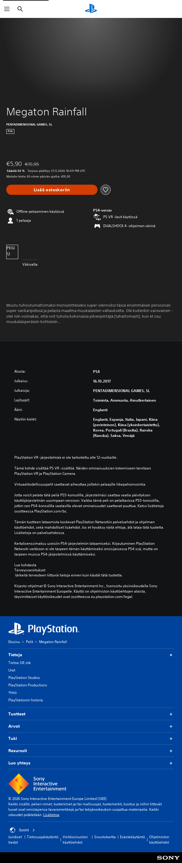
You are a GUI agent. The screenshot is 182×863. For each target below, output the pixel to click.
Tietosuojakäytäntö (42, 836)
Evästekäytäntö (132, 836)
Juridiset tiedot (15, 839)
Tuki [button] (91, 738)
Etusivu (14, 641)
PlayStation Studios (24, 677)
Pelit (29, 641)
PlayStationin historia (25, 700)
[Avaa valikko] (6, 9)
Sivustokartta (105, 836)
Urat (11, 670)
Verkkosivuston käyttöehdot (75, 839)
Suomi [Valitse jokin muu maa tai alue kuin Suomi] (22, 830)
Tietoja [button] (91, 655)
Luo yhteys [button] (91, 763)
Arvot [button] (91, 726)
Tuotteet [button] (91, 714)
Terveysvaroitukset (29, 570)
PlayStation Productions (27, 685)
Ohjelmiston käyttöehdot (159, 839)
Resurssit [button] (91, 751)
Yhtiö (12, 692)
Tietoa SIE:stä (19, 662)
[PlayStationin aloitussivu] (91, 9)
